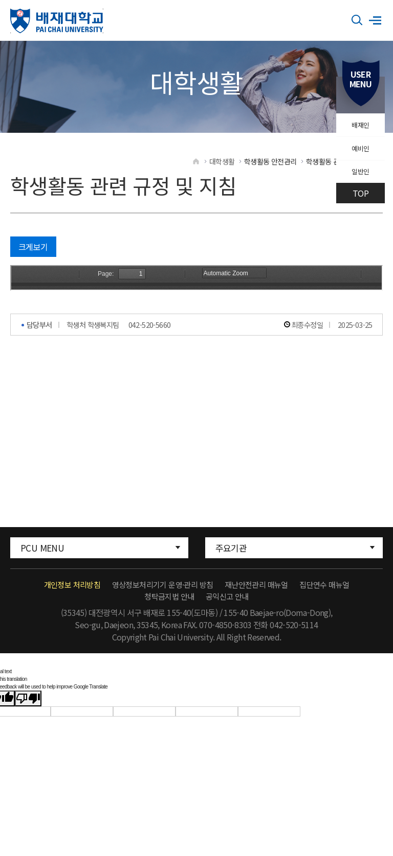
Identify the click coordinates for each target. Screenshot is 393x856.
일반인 (358, 186)
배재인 (358, 128)
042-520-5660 (149, 334)
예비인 (358, 157)
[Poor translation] (28, 709)
